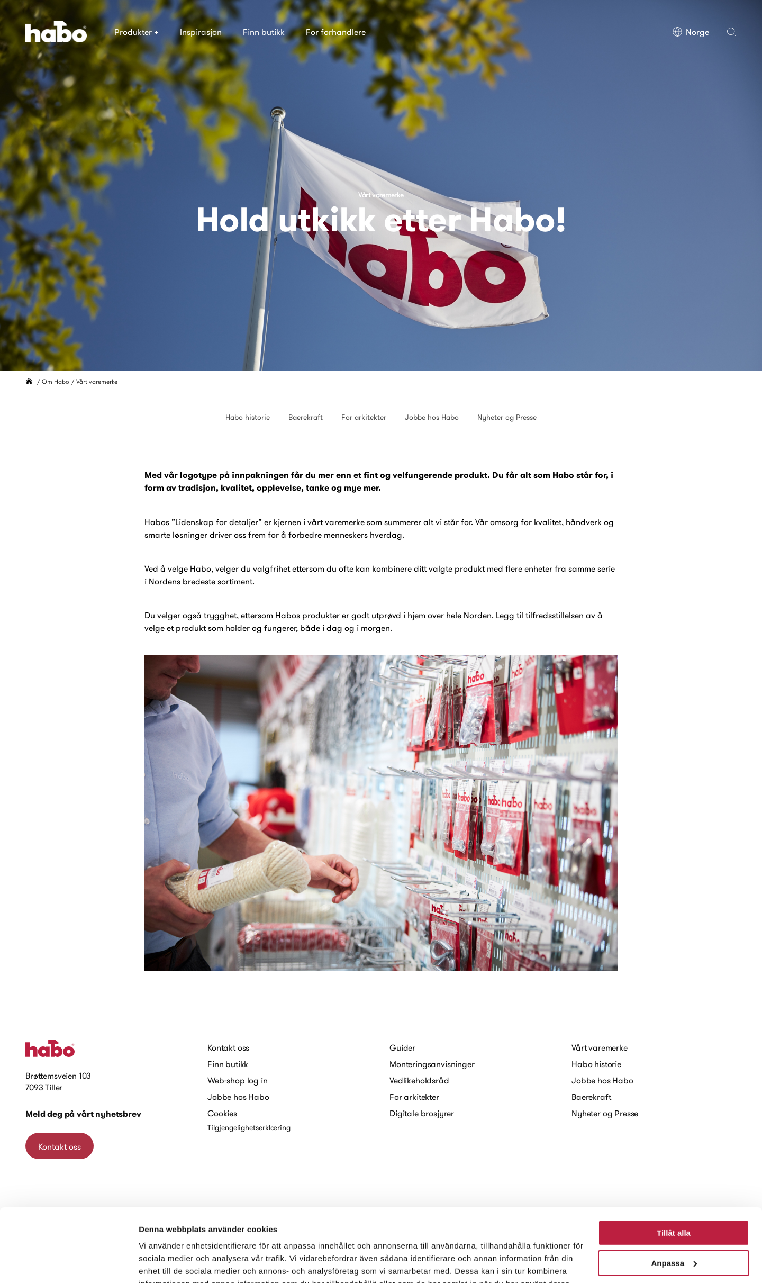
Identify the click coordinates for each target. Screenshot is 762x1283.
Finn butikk (264, 31)
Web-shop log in (237, 1080)
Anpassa (674, 1199)
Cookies (222, 1113)
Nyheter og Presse (507, 417)
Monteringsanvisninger (432, 1064)
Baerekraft (305, 417)
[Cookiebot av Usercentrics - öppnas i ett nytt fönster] (68, 1262)
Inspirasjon (201, 31)
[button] (731, 31)
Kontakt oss (228, 1047)
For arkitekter (363, 417)
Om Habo (55, 381)
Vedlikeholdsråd (419, 1080)
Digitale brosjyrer (421, 1113)
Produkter (136, 31)
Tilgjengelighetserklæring (249, 1127)
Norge (690, 31)
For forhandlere (336, 31)
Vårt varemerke (600, 1047)
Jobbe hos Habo (432, 417)
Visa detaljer (162, 1262)
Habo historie (247, 417)
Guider (402, 1047)
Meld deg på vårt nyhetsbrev (83, 1113)
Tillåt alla (674, 1169)
